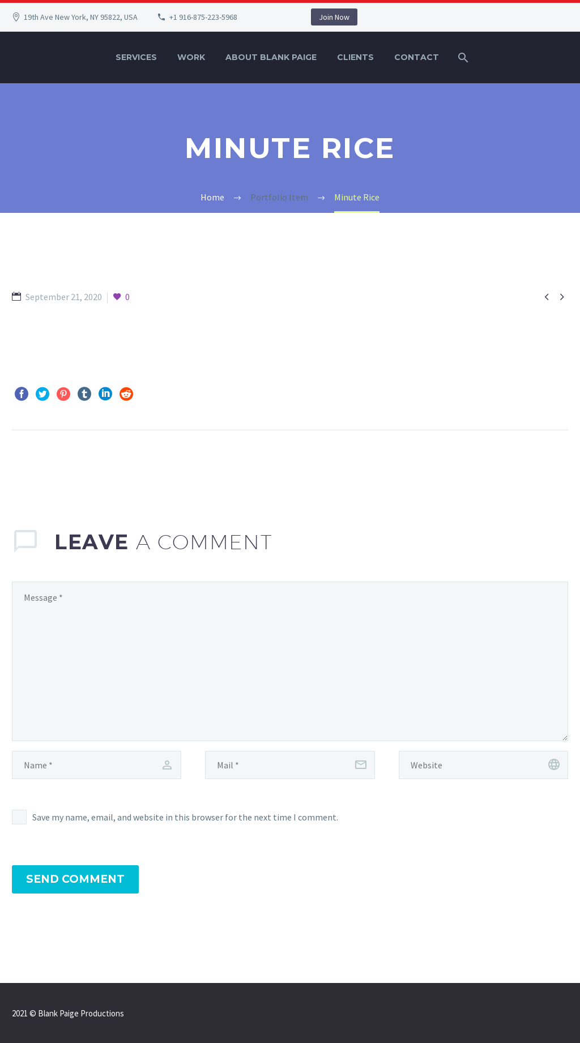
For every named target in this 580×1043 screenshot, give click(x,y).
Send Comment (75, 879)
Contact (416, 57)
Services (136, 57)
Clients (355, 57)
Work (191, 57)
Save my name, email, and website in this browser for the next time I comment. (185, 817)
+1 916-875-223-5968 (203, 17)
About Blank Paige (271, 57)
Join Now (334, 17)
